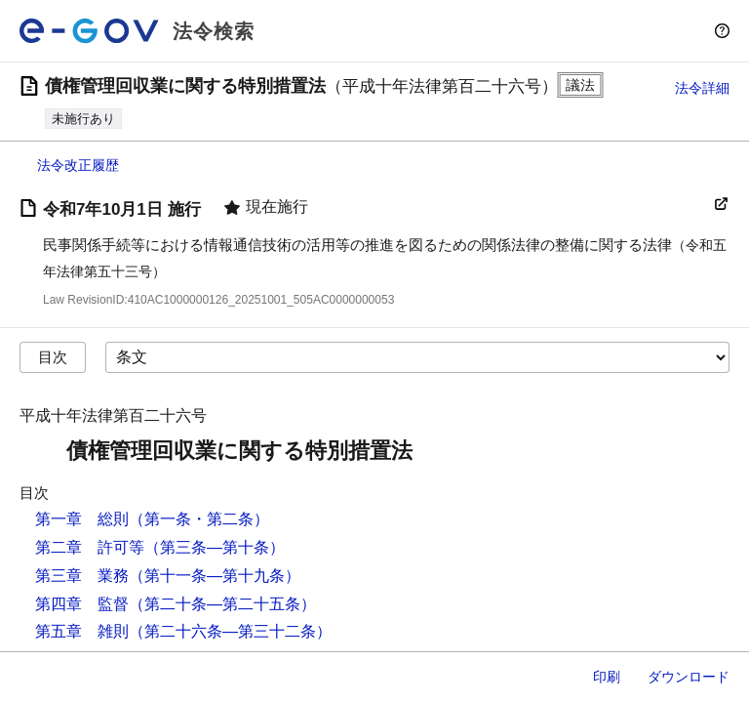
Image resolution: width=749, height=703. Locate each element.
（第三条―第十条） (214, 547)
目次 (52, 357)
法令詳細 (702, 88)
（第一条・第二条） (199, 519)
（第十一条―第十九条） (214, 575)
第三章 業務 (82, 575)
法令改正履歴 (78, 165)
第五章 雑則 (82, 631)
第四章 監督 (82, 604)
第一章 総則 (82, 519)
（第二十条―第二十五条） (222, 604)
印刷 (606, 676)
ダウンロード (688, 676)
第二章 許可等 (89, 547)
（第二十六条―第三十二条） (230, 631)
